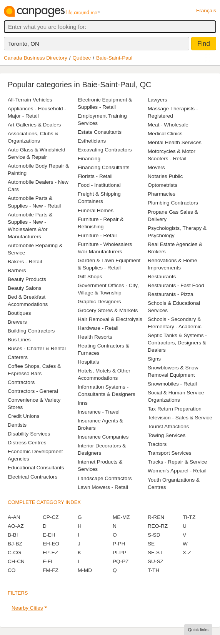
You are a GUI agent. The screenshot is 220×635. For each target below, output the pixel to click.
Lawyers (157, 100)
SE (151, 544)
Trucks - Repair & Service (177, 462)
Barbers (17, 270)
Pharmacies (161, 194)
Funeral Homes (95, 210)
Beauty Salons (25, 288)
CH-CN (16, 561)
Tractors (157, 444)
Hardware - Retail (98, 328)
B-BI (13, 535)
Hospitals (88, 362)
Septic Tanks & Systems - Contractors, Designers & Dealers (177, 342)
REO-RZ (158, 526)
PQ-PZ (121, 561)
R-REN (156, 517)
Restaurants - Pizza (170, 294)
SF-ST (155, 552)
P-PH (119, 544)
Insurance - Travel (99, 412)
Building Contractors (31, 331)
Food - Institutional (99, 185)
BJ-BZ (15, 544)
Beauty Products (27, 279)
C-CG (14, 552)
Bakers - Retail (25, 261)
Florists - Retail (95, 176)
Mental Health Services (175, 142)
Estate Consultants (100, 132)
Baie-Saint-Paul (114, 58)
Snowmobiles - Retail (172, 384)
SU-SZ (155, 561)
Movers (156, 167)
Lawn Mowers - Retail (103, 487)
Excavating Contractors (105, 150)
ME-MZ (121, 517)
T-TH (153, 570)
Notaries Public (165, 176)
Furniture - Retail (97, 235)
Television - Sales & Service (180, 418)
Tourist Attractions (168, 426)
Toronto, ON (23, 43)
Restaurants (162, 276)
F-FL (48, 561)
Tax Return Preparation (175, 409)
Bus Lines (19, 339)
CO (11, 570)
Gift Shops (90, 276)
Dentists (17, 425)
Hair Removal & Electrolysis (110, 319)
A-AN (14, 517)
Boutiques (19, 313)
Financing (89, 158)
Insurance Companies (103, 437)
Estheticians (92, 141)
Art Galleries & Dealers (34, 125)
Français (206, 10)
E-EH (49, 535)
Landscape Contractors (105, 478)
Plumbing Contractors (173, 203)
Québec (82, 58)
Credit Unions (23, 416)
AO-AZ (16, 526)
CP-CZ (51, 517)
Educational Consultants (36, 467)
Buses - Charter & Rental (37, 348)
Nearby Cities (27, 608)
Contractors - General (33, 391)
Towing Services (166, 435)
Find (203, 43)
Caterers (18, 357)
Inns (83, 403)
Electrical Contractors (32, 477)
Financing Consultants (104, 167)
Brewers (17, 322)
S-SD (154, 535)
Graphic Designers (99, 301)
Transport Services (170, 453)
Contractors (21, 382)
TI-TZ (189, 517)
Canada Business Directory (35, 58)
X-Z (187, 552)
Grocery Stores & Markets (108, 310)
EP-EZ (50, 552)
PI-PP (120, 552)
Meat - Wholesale (168, 125)
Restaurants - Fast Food (176, 285)
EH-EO (51, 544)
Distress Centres (27, 442)
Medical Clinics (165, 133)
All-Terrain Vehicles (30, 100)
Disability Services (29, 434)
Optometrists (162, 185)
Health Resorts (95, 337)
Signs (154, 359)
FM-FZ (50, 570)
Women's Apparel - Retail (177, 471)
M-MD (85, 570)
